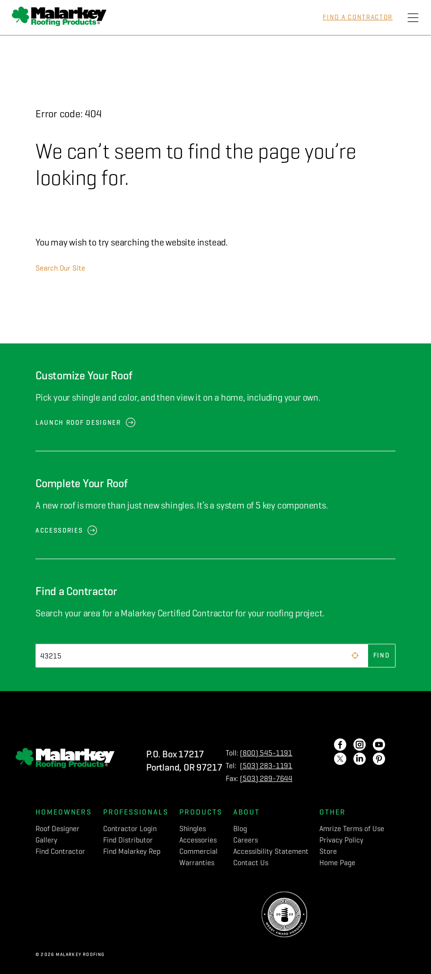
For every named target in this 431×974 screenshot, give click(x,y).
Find (381, 655)
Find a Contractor (358, 17)
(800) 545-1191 (266, 752)
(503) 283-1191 (266, 765)
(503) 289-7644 (266, 778)
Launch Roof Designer (78, 423)
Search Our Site (60, 267)
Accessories (59, 530)
